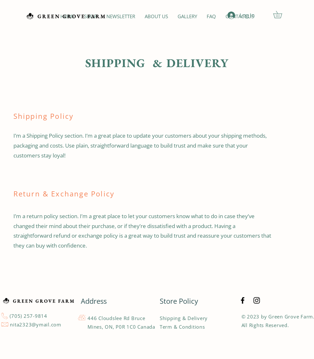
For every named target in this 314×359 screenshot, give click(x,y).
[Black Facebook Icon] (242, 300)
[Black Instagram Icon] (256, 300)
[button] (281, 14)
